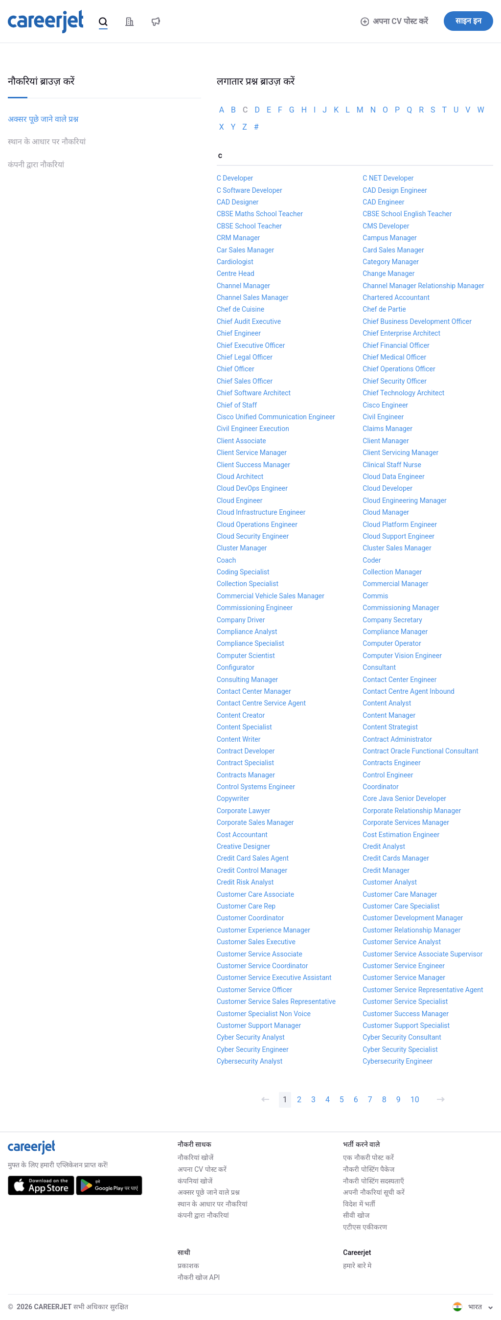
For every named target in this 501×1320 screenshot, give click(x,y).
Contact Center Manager (254, 691)
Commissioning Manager (401, 608)
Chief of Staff (237, 405)
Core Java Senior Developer (404, 798)
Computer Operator (392, 643)
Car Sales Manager (245, 250)
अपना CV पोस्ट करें (394, 21)
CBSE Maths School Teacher (260, 214)
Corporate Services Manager (406, 822)
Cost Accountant (242, 835)
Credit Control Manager (252, 870)
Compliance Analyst (247, 632)
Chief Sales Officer (245, 381)
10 (414, 1099)
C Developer (235, 178)
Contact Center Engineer (399, 679)
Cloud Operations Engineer (257, 524)
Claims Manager (387, 428)
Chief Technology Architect (403, 393)
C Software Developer (249, 190)
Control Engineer (388, 775)
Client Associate (241, 441)
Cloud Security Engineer (253, 536)
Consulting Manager (247, 679)
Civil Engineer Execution (253, 428)
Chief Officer (235, 369)
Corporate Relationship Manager (412, 811)
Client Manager (386, 441)
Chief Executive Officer (251, 345)
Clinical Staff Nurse (392, 465)
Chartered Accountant (396, 297)
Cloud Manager (386, 512)
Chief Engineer (239, 333)
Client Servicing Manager (400, 452)
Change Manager (388, 273)
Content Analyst (387, 703)
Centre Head (235, 273)
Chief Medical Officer (394, 357)
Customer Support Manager (259, 1025)
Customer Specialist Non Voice (264, 1014)
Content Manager (389, 715)
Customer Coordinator (250, 918)
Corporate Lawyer (244, 811)
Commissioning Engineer (255, 608)
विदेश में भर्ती (359, 1204)
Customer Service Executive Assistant (274, 977)
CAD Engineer (383, 202)
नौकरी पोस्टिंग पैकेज (368, 1169)
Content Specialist (244, 727)
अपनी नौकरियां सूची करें (373, 1192)
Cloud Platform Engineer (400, 524)
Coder (372, 560)
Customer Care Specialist (401, 906)
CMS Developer (386, 226)
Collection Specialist (247, 584)
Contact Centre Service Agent (261, 703)
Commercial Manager (395, 584)
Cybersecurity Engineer (398, 1061)
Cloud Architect (240, 476)
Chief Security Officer (395, 381)
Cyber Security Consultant (402, 1037)
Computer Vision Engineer (402, 656)
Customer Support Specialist (406, 1025)
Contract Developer (246, 751)
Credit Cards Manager (396, 858)
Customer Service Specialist (405, 1001)
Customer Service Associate (259, 954)
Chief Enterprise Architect (401, 333)
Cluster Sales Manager (397, 548)
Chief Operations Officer (399, 369)
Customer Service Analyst (402, 942)
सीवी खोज (356, 1215)
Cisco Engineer (385, 405)
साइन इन (468, 20)
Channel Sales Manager (253, 297)
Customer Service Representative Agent (423, 990)
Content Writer (239, 739)
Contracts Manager (246, 775)
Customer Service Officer (255, 990)
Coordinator (381, 787)
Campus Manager (390, 238)
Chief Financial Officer (396, 345)
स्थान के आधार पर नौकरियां (47, 141)
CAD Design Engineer (395, 190)
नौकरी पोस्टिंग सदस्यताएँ (373, 1181)
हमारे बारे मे (357, 1266)
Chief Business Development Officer (417, 321)
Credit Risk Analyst (245, 882)
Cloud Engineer (240, 500)
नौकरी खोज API (199, 1277)
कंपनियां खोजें (195, 1181)
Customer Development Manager (413, 918)
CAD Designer (238, 202)
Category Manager (391, 262)
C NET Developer (388, 178)
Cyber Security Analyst (251, 1037)
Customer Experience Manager (263, 930)
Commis (375, 596)
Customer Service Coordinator (262, 966)
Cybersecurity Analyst (250, 1061)
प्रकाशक (188, 1266)
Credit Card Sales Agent (253, 858)
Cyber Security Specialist (400, 1049)
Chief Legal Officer (245, 357)
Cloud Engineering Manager (405, 500)
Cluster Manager (242, 548)
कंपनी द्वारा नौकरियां (36, 164)
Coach (226, 560)
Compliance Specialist (250, 643)
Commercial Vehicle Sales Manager (270, 596)
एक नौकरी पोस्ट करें (368, 1157)
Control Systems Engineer (256, 787)
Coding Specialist (243, 572)
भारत (473, 1307)
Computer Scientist (246, 656)
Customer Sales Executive (256, 942)
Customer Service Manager (404, 977)
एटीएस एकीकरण (365, 1227)
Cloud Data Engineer (393, 476)
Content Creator (241, 715)
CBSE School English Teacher (407, 214)
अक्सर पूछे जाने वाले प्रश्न (43, 119)
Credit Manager (386, 870)
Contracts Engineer (391, 763)
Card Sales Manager (393, 250)
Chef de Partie (384, 309)
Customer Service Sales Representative (276, 1001)
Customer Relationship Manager (411, 930)
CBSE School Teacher (249, 226)
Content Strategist (390, 727)
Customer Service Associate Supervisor (422, 954)
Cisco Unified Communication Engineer (276, 417)
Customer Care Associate (256, 894)
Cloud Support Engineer (398, 536)
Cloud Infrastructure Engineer (261, 512)
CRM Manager (238, 238)
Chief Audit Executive (249, 321)
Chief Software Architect (254, 393)
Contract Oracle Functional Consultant (420, 751)
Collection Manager (392, 572)
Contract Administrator (397, 739)
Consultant (379, 667)
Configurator (235, 667)
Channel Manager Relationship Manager (423, 286)
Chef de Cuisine (240, 309)
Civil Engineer (383, 417)
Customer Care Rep (246, 906)
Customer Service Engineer (404, 966)
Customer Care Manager (400, 894)
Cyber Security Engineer (253, 1049)
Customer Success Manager (406, 1014)
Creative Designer (243, 846)
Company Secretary (392, 620)
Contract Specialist (245, 763)
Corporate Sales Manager (255, 822)
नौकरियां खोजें (195, 1157)
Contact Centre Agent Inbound (409, 691)
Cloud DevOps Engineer (252, 488)
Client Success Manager (253, 465)
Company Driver (241, 620)
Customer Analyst (390, 882)
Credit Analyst (384, 846)
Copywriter (233, 798)
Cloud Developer (387, 488)
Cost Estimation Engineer (401, 835)
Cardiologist (235, 262)
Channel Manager (243, 286)
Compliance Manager (395, 632)
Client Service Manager (252, 452)
